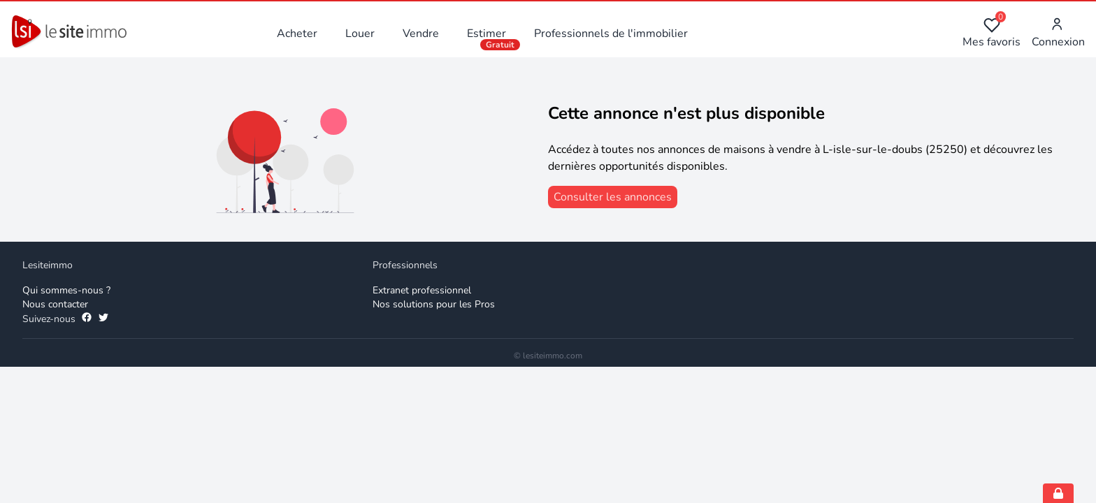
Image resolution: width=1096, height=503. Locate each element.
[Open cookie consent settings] (1058, 493)
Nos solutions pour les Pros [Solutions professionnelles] (434, 304)
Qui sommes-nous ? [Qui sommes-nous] (66, 290)
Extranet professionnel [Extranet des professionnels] (422, 290)
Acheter (297, 33)
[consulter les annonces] (612, 197)
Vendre (421, 33)
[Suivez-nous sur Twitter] (103, 319)
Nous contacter (55, 304)
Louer (360, 33)
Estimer (486, 33)
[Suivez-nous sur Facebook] (86, 319)
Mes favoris (991, 33)
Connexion (1058, 33)
